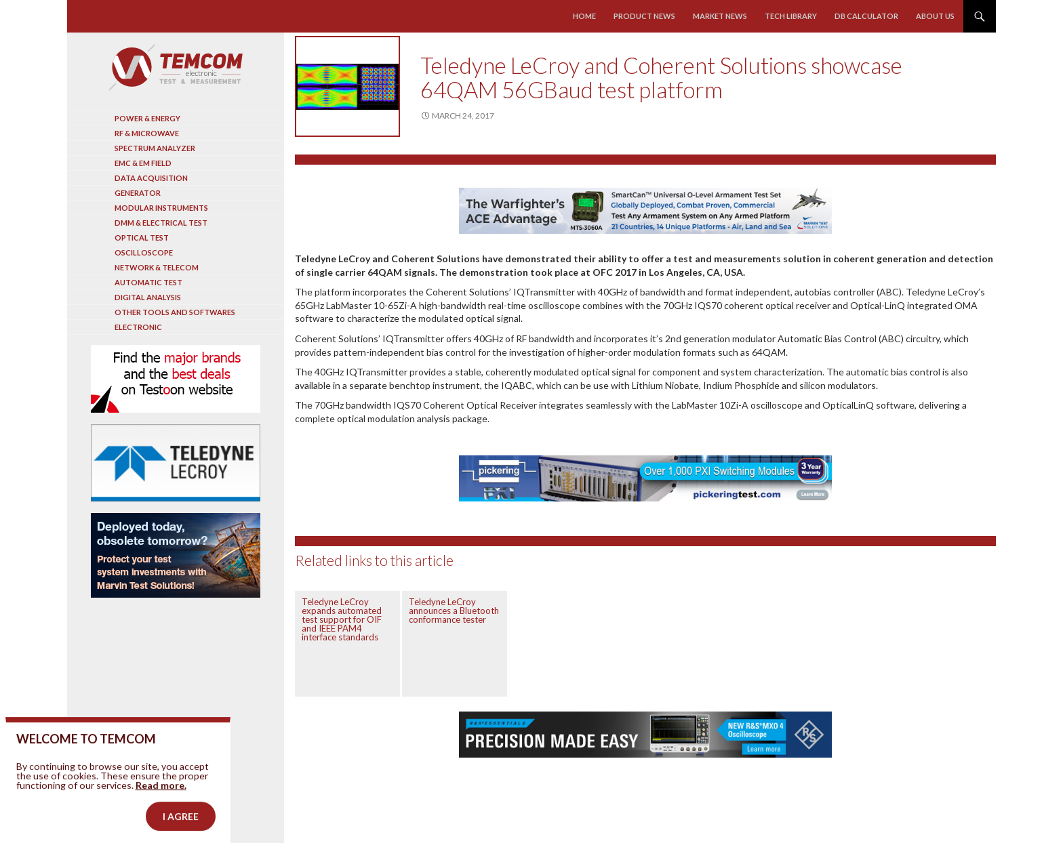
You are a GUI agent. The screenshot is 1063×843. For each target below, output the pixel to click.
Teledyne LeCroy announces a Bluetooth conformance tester (454, 610)
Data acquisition (151, 177)
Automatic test (148, 282)
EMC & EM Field (143, 163)
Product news (644, 16)
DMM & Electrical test (161, 222)
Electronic (138, 327)
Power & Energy (147, 118)
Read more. (161, 802)
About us (935, 16)
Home (584, 16)
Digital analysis (148, 297)
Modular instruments (161, 207)
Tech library (791, 16)
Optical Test (142, 237)
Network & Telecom (157, 267)
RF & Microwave (147, 133)
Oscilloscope (144, 252)
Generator (138, 192)
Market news (720, 16)
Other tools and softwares (175, 312)
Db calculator (866, 16)
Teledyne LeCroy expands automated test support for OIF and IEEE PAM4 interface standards (342, 619)
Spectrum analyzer (155, 148)
